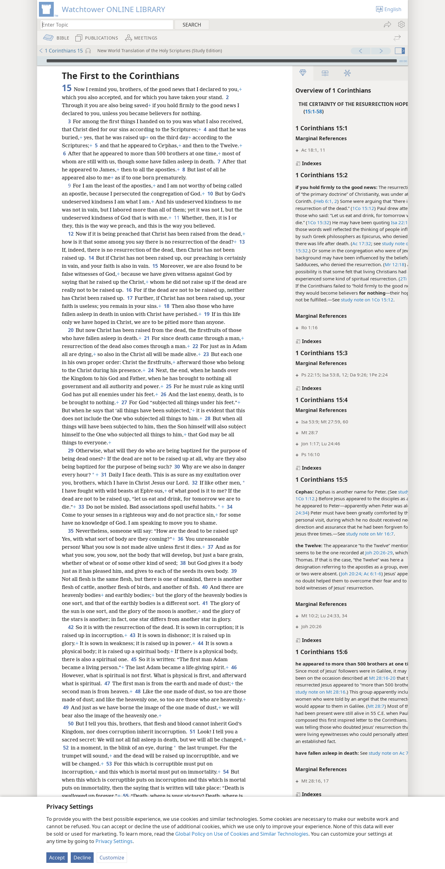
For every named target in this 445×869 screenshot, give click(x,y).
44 (200, 659)
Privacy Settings (114, 841)
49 (102, 723)
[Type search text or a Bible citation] (104, 24)
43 (132, 651)
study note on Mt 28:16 (297, 692)
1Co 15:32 (295, 222)
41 (210, 619)
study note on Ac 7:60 (368, 753)
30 (188, 474)
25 (195, 394)
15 (183, 265)
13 (84, 249)
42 (70, 643)
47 (132, 699)
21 (146, 346)
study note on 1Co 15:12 (343, 299)
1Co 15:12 (340, 208)
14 (113, 257)
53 (162, 779)
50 (70, 739)
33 (130, 514)
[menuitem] (401, 24)
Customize (112, 857)
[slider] (222, 60)
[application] (222, 60)
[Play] (41, 60)
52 (92, 763)
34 (107, 522)
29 (70, 458)
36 (180, 555)
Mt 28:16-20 (358, 678)
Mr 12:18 (371, 264)
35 (70, 547)
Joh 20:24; (328, 573)
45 (134, 675)
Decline (82, 857)
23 (222, 362)
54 (100, 795)
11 (195, 217)
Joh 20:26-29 (355, 552)
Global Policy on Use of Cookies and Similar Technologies (241, 833)
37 (210, 563)
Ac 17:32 (338, 243)
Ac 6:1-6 (348, 573)
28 (110, 434)
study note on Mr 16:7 (346, 534)
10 (210, 193)
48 (163, 707)
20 (70, 338)
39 (234, 587)
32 (232, 490)
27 (170, 410)
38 (183, 579)
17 (157, 298)
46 (234, 683)
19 (66, 322)
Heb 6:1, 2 (303, 201)
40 (205, 603)
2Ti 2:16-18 (389, 278)
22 (195, 354)
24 (180, 378)
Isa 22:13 (377, 222)
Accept (57, 857)
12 (70, 233)
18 (204, 306)
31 (122, 482)
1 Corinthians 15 (61, 50)
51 (192, 747)
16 (151, 290)
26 (194, 402)
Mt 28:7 (352, 706)
